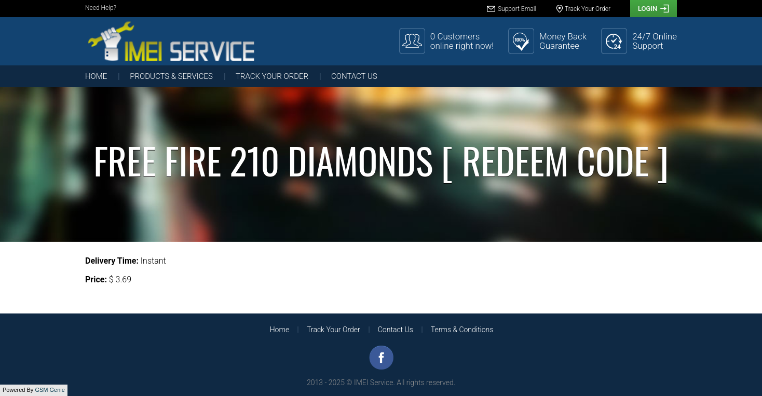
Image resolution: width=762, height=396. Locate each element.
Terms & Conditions (462, 329)
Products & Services (171, 76)
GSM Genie (49, 390)
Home (96, 76)
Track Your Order (272, 76)
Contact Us (354, 76)
